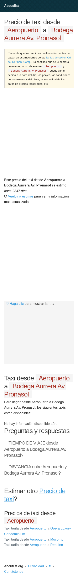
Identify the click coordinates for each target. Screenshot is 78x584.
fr (50, 566)
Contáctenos (13, 571)
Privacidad (36, 566)
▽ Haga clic (15, 303)
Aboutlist (11, 6)
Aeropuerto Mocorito (33, 539)
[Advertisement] (39, 132)
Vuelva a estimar (18, 196)
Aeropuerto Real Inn (33, 545)
